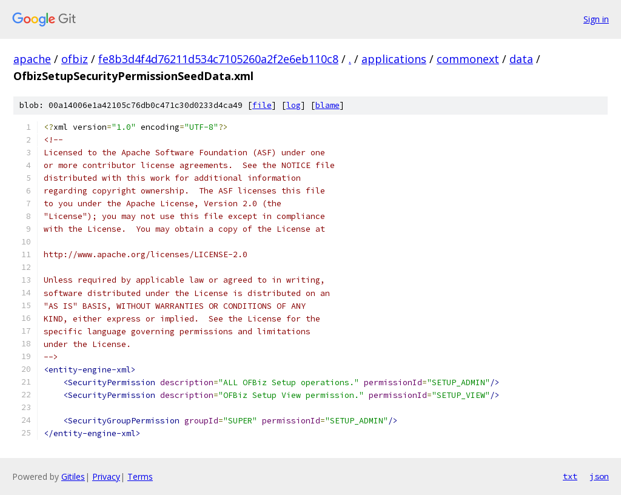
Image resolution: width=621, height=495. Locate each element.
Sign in (596, 19)
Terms (140, 476)
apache (32, 59)
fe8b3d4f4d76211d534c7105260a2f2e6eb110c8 (218, 59)
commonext (468, 59)
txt (570, 476)
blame (327, 105)
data (521, 59)
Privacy (106, 476)
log (293, 105)
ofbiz (74, 59)
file (262, 105)
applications (393, 59)
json (599, 476)
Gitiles (73, 476)
